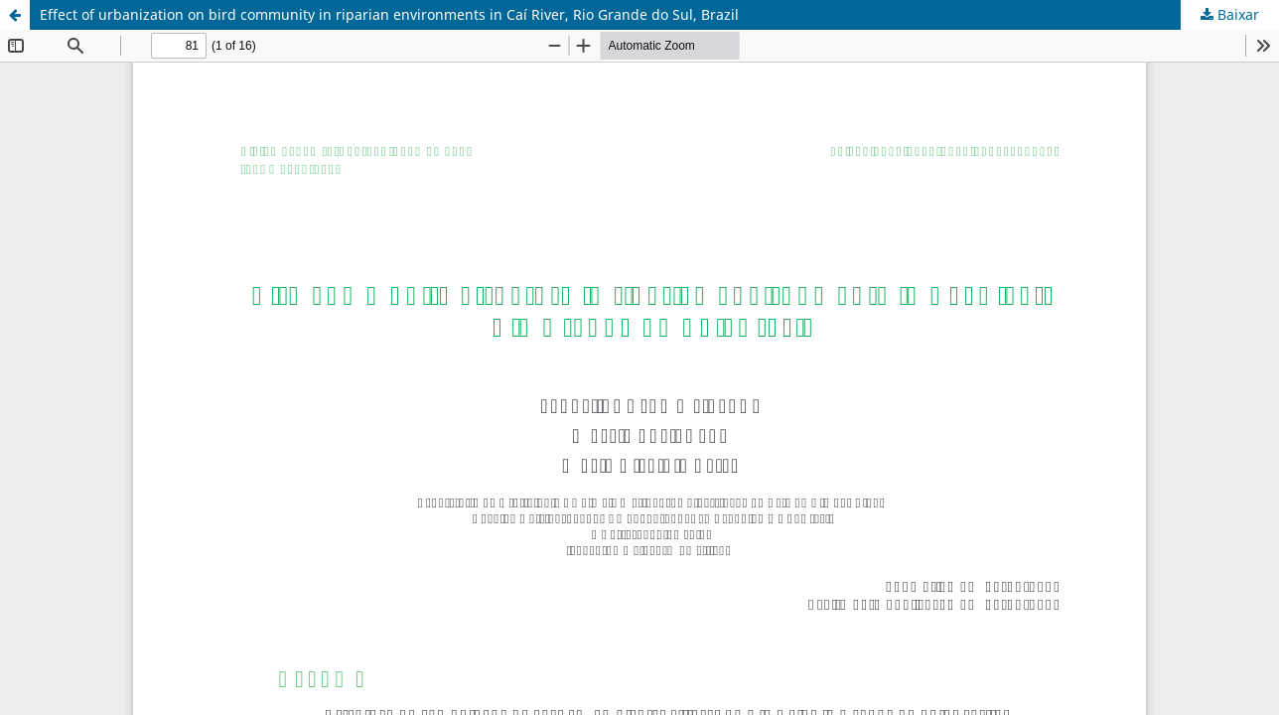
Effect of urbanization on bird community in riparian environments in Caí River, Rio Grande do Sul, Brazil (389, 14)
